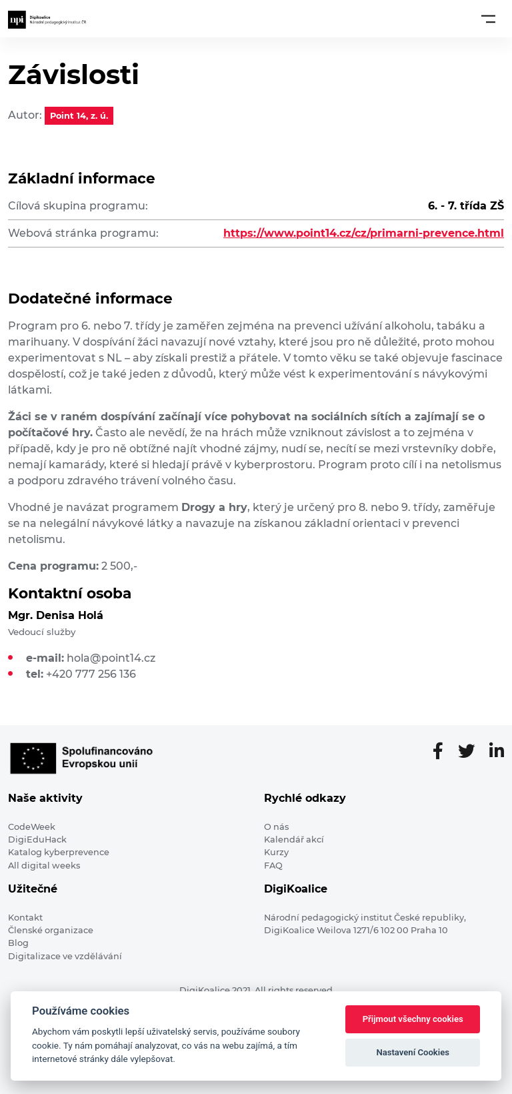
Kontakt (25, 918)
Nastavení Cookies (412, 1052)
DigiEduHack (37, 840)
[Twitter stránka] (471, 751)
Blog (18, 943)
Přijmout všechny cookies (413, 1019)
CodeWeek (31, 827)
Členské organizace (50, 930)
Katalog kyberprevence (58, 852)
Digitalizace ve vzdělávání (65, 956)
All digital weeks (44, 866)
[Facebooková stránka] (443, 751)
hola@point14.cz (111, 658)
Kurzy (276, 852)
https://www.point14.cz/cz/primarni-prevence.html (363, 233)
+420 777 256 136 (91, 674)
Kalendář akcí (294, 840)
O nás (276, 827)
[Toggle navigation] (488, 18)
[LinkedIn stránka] (496, 751)
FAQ (273, 866)
